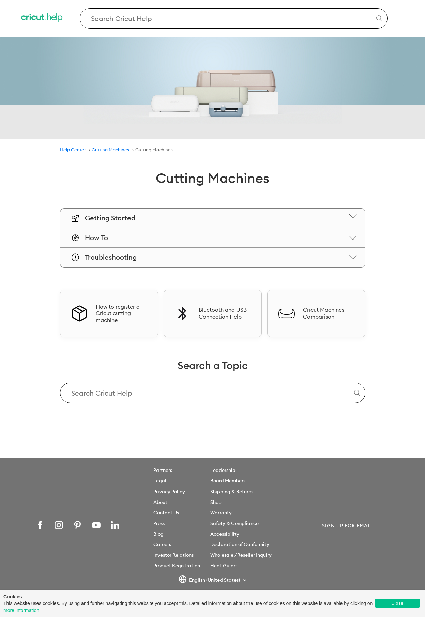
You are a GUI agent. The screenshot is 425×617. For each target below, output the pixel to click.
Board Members (227, 481)
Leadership (223, 470)
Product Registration (176, 565)
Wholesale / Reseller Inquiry (241, 555)
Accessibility (224, 534)
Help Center (73, 149)
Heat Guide (223, 565)
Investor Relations (173, 555)
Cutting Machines (110, 149)
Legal (159, 481)
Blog (158, 534)
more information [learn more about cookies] (21, 610)
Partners (162, 470)
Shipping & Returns (231, 492)
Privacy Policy (169, 492)
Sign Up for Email (347, 526)
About (160, 502)
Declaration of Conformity (239, 544)
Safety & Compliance (234, 523)
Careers (162, 544)
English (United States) (210, 580)
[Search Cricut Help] (234, 18)
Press (159, 523)
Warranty (221, 513)
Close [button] (397, 603)
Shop (216, 502)
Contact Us (166, 513)
